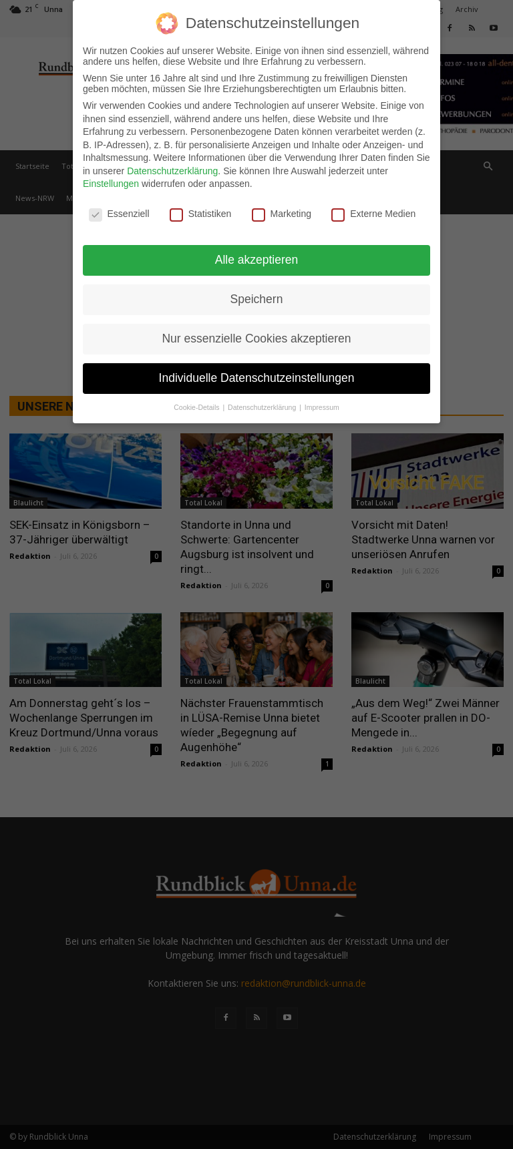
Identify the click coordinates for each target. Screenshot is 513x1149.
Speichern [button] (256, 299)
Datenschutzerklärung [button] (263, 407)
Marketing (281, 213)
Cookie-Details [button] (197, 407)
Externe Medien (373, 213)
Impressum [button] (322, 407)
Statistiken (201, 213)
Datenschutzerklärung (172, 171)
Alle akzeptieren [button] (257, 259)
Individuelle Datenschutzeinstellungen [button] (257, 378)
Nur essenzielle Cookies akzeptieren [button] (256, 338)
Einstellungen (111, 183)
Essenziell (119, 213)
